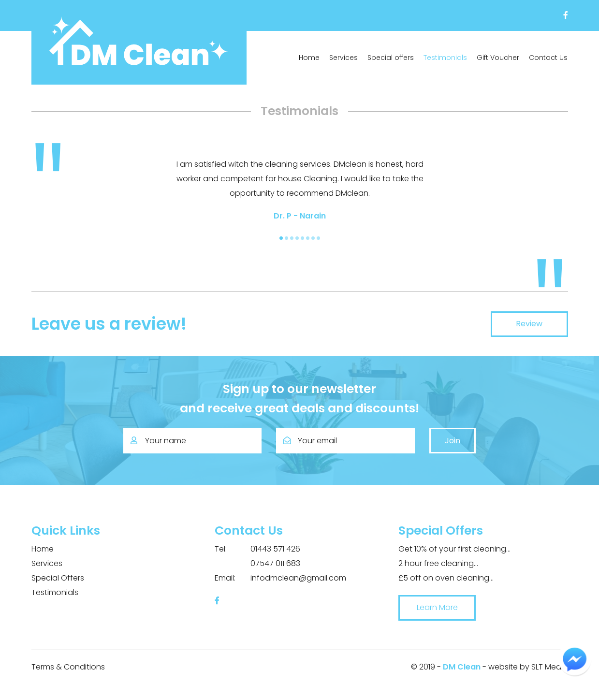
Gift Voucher (498, 57)
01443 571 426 (257, 549)
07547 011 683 (257, 563)
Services (343, 57)
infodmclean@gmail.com (280, 578)
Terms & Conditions (68, 666)
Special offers (390, 57)
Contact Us (548, 57)
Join (452, 440)
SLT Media (549, 666)
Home (309, 57)
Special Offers (57, 577)
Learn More (437, 607)
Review (529, 323)
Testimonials (445, 57)
